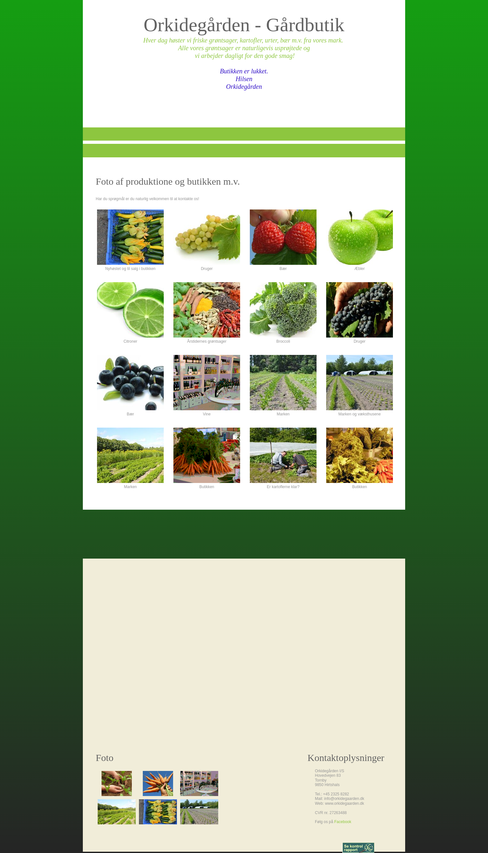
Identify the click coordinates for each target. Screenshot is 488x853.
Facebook (342, 822)
